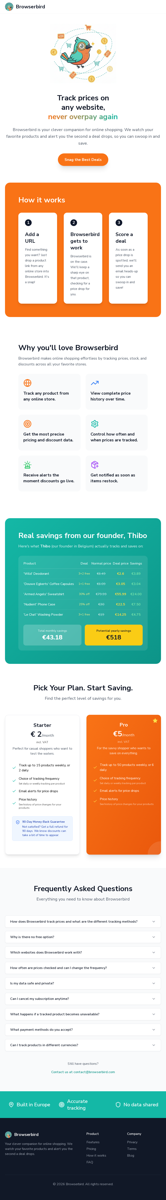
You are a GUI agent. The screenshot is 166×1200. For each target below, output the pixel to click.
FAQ (89, 1162)
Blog (130, 1155)
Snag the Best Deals (83, 159)
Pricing (91, 1149)
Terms (132, 1149)
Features (93, 1142)
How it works (96, 1155)
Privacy (132, 1142)
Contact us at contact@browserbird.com (83, 1072)
